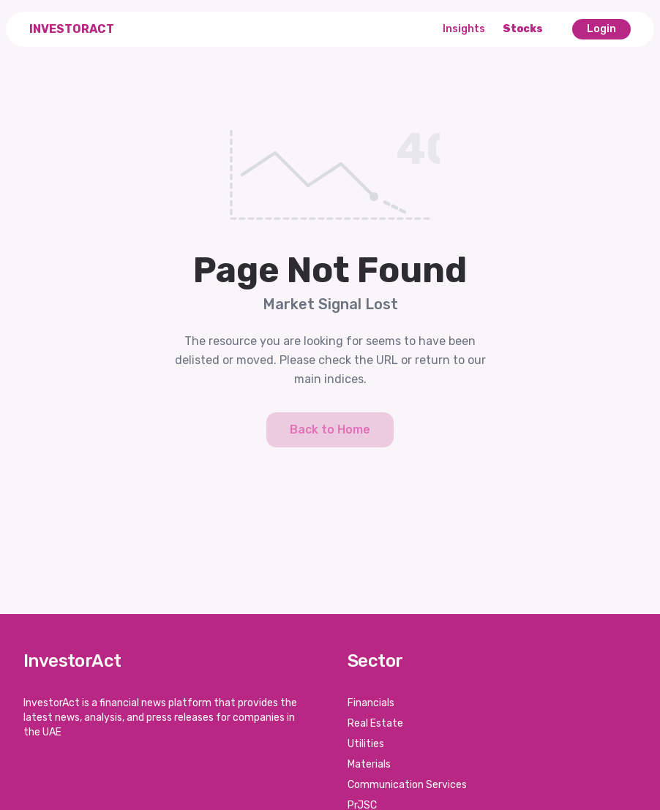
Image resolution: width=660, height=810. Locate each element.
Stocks (523, 29)
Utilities (366, 744)
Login (601, 29)
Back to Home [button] (330, 429)
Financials (371, 703)
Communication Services (407, 785)
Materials (369, 764)
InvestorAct (71, 29)
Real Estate (375, 723)
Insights (464, 29)
